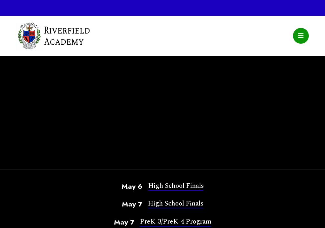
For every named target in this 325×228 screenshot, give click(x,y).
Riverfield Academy (53, 36)
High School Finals (176, 185)
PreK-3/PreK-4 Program (175, 221)
